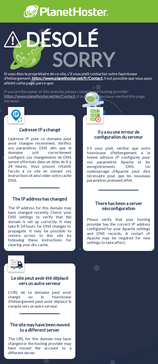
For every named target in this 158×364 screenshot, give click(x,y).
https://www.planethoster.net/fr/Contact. (67, 78)
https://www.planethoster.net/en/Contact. (40, 96)
